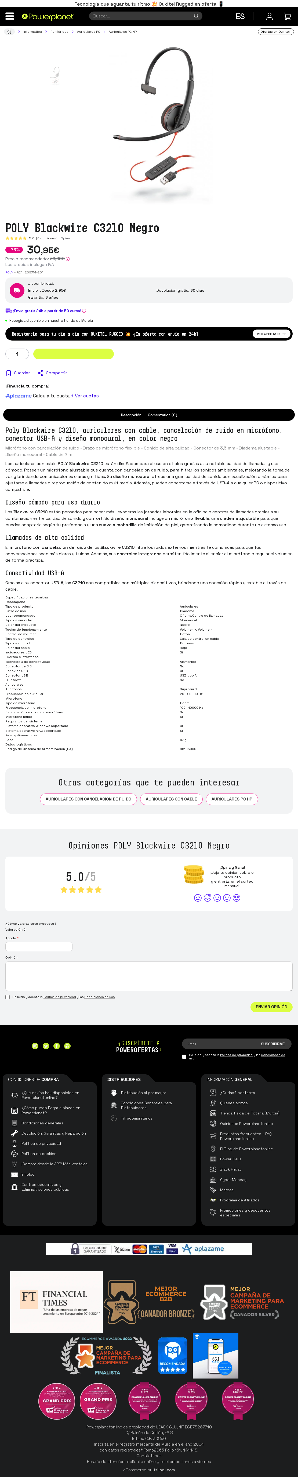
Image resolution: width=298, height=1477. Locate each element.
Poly (9, 272)
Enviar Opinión (271, 1007)
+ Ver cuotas (85, 396)
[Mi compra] (288, 16)
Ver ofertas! (271, 334)
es (240, 16)
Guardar (22, 373)
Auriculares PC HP (232, 799)
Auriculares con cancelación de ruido (88, 799)
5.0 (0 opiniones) (43, 238)
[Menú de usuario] (269, 16)
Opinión (11, 957)
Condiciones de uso (99, 997)
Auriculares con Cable (171, 799)
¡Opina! (65, 238)
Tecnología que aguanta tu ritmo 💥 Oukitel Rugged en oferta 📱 (149, 4)
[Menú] (9, 16)
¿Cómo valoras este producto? (30, 924)
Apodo (12, 938)
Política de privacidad (59, 997)
